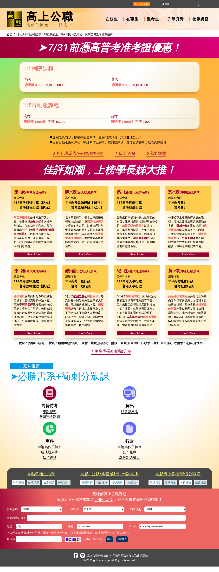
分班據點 (103, 561)
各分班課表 (79, 197)
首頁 (9, 34)
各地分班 (132, 181)
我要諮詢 (126, 197)
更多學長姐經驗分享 (112, 395)
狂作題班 (105, 465)
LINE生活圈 (103, 505)
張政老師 (187, 281)
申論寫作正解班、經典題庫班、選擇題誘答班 (114, 186)
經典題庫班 (73, 455)
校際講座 (200, 19)
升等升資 (176, 19)
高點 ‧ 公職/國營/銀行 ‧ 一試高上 (109, 479)
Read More (34, 298)
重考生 (153, 19)
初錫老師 (78, 340)
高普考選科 (141, 4)
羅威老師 (181, 269)
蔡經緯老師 (140, 281)
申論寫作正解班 (106, 455)
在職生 (132, 19)
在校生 (112, 19)
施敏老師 (35, 265)
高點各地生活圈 (41, 479)
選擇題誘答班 (137, 465)
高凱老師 (27, 348)
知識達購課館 (139, 561)
